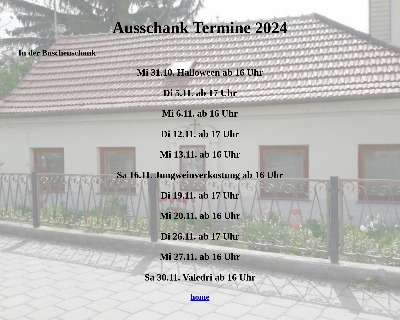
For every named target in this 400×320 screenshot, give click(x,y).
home (200, 296)
